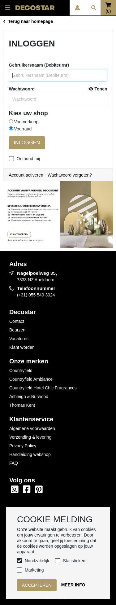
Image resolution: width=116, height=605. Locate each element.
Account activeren (26, 175)
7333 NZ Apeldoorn (35, 279)
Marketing (34, 570)
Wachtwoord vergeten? (70, 175)
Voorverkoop (24, 121)
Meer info (73, 584)
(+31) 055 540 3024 (36, 294)
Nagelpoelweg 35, (37, 273)
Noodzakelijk (37, 560)
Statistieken (74, 560)
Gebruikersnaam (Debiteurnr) (39, 65)
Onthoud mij (28, 158)
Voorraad (20, 128)
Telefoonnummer (36, 288)
